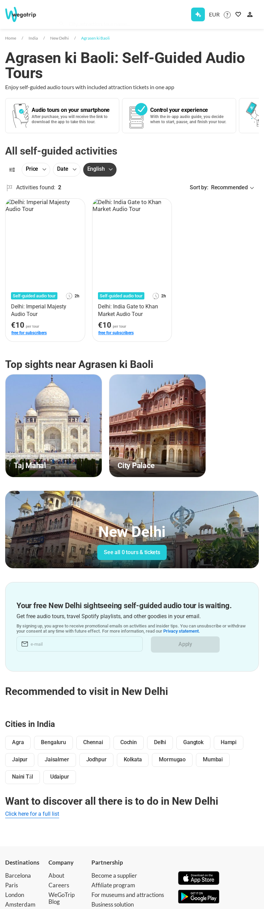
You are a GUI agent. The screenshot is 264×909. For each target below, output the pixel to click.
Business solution (112, 904)
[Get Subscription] (198, 14)
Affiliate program (113, 885)
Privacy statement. (181, 631)
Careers (58, 885)
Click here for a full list (32, 814)
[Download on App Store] (198, 878)
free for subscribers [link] (29, 332)
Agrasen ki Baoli (95, 38)
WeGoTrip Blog (61, 898)
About (56, 875)
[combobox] (122, 15)
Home (10, 38)
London (14, 894)
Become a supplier (114, 875)
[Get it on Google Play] (198, 897)
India (33, 38)
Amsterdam (20, 904)
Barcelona (18, 875)
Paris (11, 885)
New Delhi (59, 38)
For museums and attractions (127, 894)
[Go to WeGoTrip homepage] (23, 14)
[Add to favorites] (76, 206)
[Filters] (12, 170)
